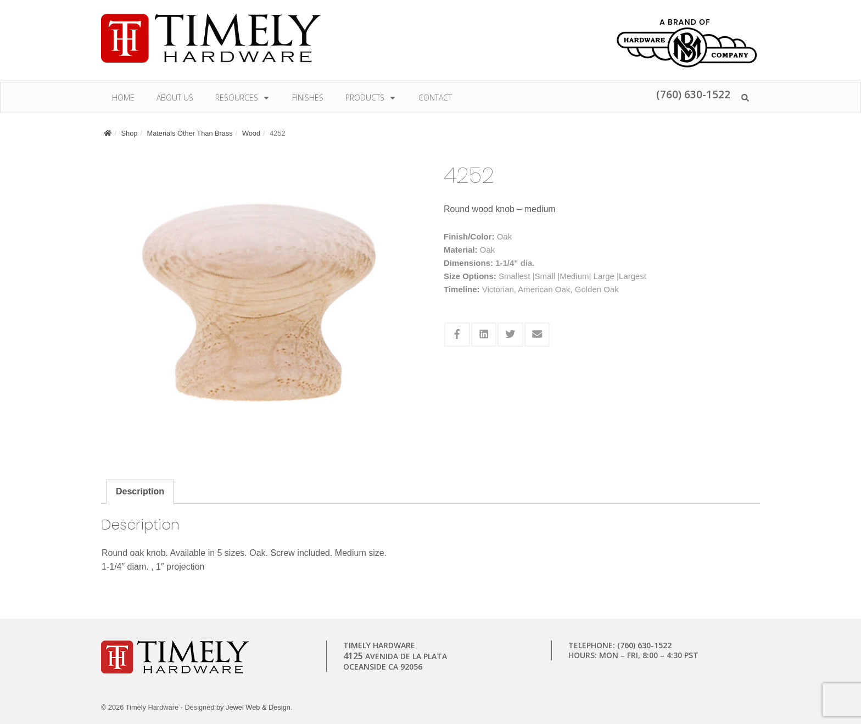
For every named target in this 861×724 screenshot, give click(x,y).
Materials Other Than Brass (190, 133)
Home (123, 97)
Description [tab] (140, 491)
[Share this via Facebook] (457, 334)
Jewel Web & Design (258, 707)
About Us (174, 97)
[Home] (107, 133)
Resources (242, 97)
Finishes (307, 97)
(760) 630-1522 (693, 94)
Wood (251, 133)
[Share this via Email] (537, 334)
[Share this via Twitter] (510, 334)
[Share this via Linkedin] (484, 334)
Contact (435, 97)
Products (370, 97)
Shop (129, 133)
